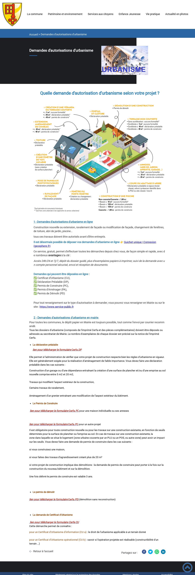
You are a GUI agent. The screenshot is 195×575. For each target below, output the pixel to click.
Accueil (33, 34)
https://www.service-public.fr (57, 306)
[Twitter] (150, 551)
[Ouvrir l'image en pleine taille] (124, 60)
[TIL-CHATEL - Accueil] (12, 14)
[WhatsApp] (156, 551)
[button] (187, 567)
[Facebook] (144, 552)
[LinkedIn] (163, 551)
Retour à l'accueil (43, 551)
